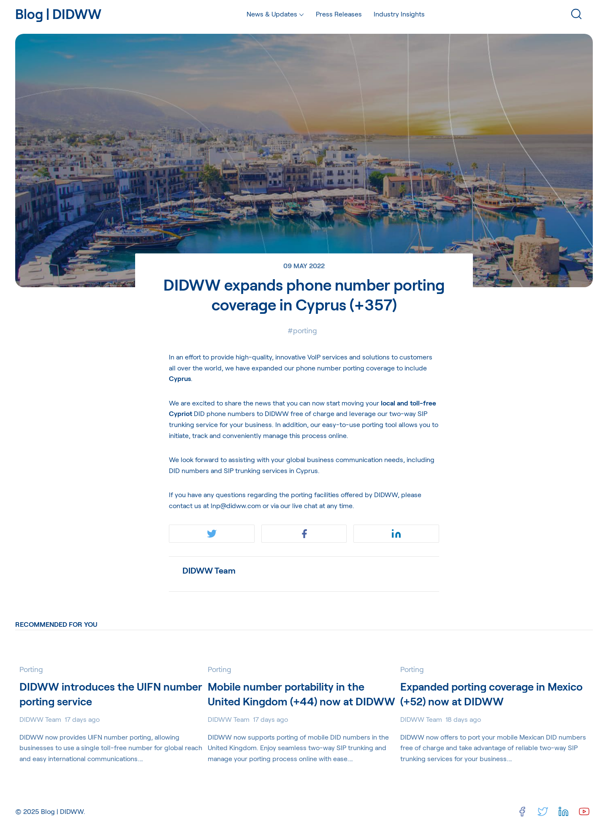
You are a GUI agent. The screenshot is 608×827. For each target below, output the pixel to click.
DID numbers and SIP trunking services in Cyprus (243, 470)
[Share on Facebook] (304, 534)
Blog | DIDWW (62, 811)
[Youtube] (584, 811)
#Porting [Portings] (302, 330)
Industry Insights (399, 14)
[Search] (576, 14)
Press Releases (339, 14)
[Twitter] (542, 811)
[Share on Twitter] (212, 534)
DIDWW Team (209, 570)
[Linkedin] (563, 811)
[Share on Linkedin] (396, 534)
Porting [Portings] (31, 669)
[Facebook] (522, 811)
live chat (305, 505)
